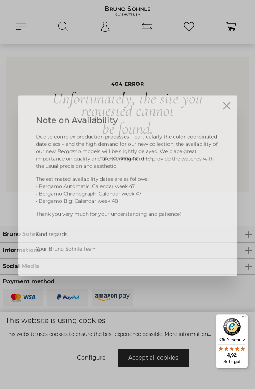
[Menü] (244, 318)
